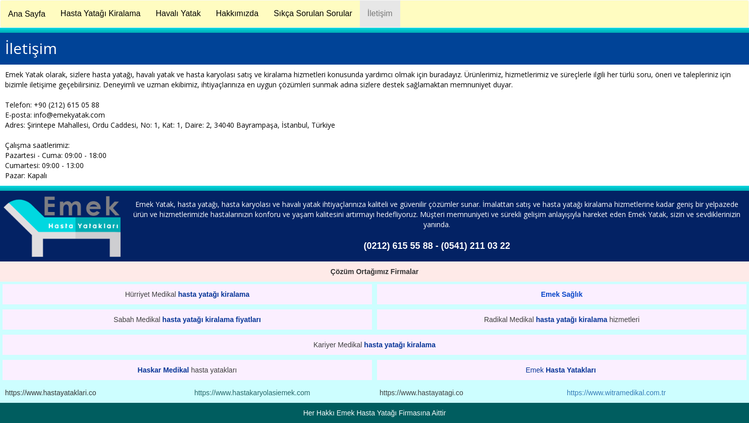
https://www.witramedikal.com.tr (616, 393)
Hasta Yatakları (571, 370)
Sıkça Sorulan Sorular (313, 13)
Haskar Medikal (163, 370)
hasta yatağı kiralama (214, 294)
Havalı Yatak (177, 13)
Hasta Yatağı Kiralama (101, 13)
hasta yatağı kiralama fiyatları (212, 319)
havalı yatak (301, 204)
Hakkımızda (237, 13)
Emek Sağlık (562, 294)
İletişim (380, 13)
